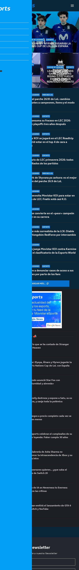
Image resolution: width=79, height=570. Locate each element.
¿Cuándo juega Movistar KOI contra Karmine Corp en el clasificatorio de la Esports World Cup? (49, 252)
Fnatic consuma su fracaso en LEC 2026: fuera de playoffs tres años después (47, 122)
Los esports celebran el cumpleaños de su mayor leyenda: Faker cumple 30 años (20, 75)
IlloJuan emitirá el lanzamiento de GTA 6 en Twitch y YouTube (48, 507)
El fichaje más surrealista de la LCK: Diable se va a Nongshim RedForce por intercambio (49, 233)
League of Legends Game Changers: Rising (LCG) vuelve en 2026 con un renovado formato (60, 76)
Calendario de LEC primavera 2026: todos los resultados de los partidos (48, 161)
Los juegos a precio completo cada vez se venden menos (48, 417)
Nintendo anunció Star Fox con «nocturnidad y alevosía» (43, 381)
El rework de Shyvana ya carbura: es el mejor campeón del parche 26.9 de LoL (50, 180)
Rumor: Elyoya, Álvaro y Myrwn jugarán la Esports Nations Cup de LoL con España (40, 45)
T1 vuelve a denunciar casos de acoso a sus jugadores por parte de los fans (48, 272)
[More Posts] (39, 283)
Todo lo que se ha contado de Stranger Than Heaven (47, 346)
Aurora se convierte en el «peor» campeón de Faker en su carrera (48, 217)
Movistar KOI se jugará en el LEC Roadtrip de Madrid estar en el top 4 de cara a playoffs (48, 141)
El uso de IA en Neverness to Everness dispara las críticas (46, 489)
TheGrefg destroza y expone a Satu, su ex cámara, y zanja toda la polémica (49, 399)
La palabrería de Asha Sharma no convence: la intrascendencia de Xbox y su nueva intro (49, 455)
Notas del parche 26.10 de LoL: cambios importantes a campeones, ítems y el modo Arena (49, 102)
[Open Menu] (72, 5)
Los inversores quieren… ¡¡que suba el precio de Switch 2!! (46, 471)
